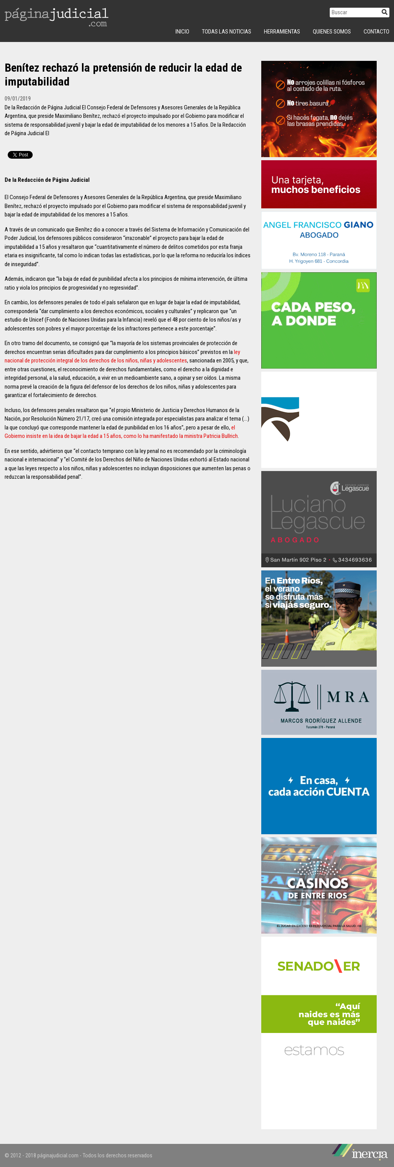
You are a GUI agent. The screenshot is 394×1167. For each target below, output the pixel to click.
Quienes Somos (332, 31)
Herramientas (282, 31)
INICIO (182, 31)
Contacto (376, 31)
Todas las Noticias (226, 31)
